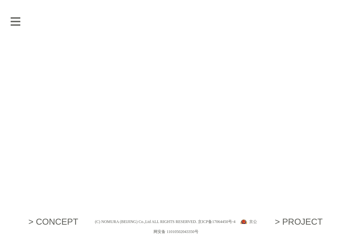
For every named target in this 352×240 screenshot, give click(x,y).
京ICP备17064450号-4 (216, 221)
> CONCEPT (53, 222)
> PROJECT (299, 222)
